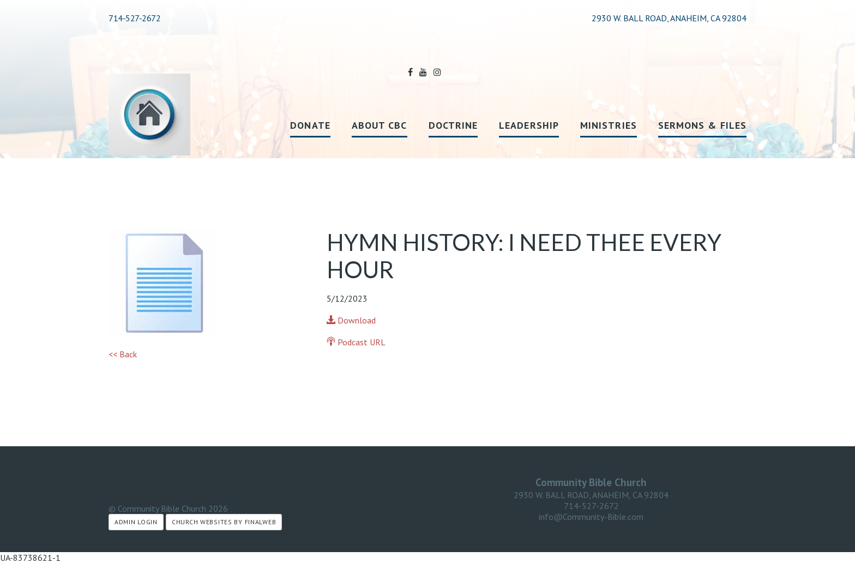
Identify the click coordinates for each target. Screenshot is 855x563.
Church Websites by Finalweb (224, 522)
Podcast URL (356, 342)
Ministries (608, 125)
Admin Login (136, 522)
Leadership (529, 125)
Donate (310, 125)
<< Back (123, 354)
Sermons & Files (702, 125)
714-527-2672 (134, 18)
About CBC (379, 125)
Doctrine (453, 125)
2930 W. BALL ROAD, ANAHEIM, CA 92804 (591, 494)
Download (351, 320)
